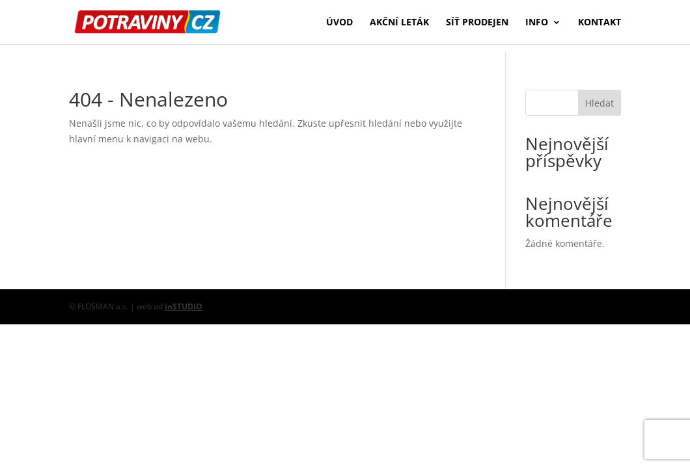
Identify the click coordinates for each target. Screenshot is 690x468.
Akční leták (399, 23)
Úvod (339, 23)
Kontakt (599, 23)
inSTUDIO (183, 306)
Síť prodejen (477, 23)
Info (536, 23)
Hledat (599, 103)
